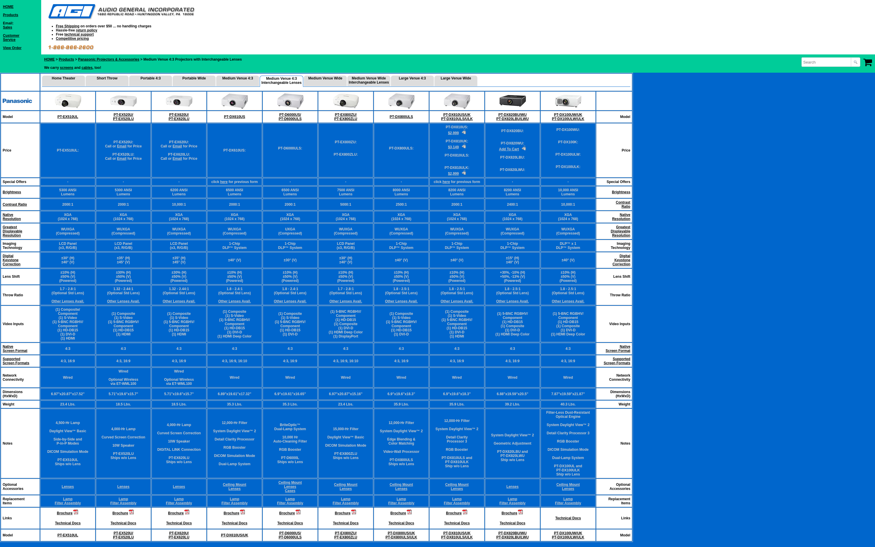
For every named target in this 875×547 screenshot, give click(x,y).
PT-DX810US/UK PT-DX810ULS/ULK (457, 117)
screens (66, 68)
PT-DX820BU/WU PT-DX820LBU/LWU (512, 117)
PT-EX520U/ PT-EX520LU (123, 117)
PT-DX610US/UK (234, 535)
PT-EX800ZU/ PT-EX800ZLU (345, 117)
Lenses (68, 487)
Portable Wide (194, 78)
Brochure (64, 513)
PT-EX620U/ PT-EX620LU (179, 117)
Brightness (12, 192)
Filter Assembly (68, 503)
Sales (7, 27)
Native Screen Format (15, 349)
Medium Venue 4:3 (237, 78)
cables (86, 68)
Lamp (67, 499)
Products (10, 15)
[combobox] (826, 62)
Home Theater (63, 78)
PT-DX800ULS (401, 117)
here (223, 182)
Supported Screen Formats (16, 361)
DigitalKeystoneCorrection (12, 260)
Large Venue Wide (456, 78)
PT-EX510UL (67, 117)
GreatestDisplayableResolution (12, 231)
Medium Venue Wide (325, 78)
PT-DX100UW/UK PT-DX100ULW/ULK (568, 117)
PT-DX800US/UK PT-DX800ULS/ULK (401, 535)
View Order (12, 48)
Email (121, 146)
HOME (8, 7)
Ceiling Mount (234, 485)
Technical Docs (68, 523)
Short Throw (107, 78)
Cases (290, 491)
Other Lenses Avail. (67, 301)
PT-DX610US (234, 117)
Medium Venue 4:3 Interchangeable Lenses (281, 81)
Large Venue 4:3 (412, 78)
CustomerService (11, 38)
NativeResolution (12, 217)
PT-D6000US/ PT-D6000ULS (290, 117)
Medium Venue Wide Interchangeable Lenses (369, 80)
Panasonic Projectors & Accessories (108, 59)
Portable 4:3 (151, 78)
